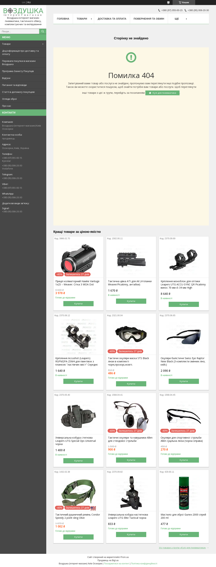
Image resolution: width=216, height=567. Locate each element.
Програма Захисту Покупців (18, 71)
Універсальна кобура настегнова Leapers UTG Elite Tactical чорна (128, 516)
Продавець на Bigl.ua (108, 560)
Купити (78, 303)
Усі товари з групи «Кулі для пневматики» (182, 547)
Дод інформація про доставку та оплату (20, 52)
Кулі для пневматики (164, 92)
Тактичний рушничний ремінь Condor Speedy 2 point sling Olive (77, 516)
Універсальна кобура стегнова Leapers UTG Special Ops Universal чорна (75, 441)
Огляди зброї (9, 98)
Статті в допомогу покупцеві (18, 92)
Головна (63, 18)
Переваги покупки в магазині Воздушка (19, 62)
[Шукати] (42, 31)
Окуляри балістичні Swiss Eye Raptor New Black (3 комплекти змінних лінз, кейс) (183, 361)
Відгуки (6, 78)
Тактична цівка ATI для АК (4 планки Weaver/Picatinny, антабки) (130, 283)
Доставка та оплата (112, 18)
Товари (6, 43)
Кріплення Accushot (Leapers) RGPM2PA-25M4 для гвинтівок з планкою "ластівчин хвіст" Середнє (76, 361)
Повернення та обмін (149, 18)
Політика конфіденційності (144, 563)
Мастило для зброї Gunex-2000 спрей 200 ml (183, 516)
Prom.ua (125, 557)
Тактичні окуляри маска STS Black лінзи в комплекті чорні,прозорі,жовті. (128, 361)
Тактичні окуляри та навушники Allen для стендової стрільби (130, 439)
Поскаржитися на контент (116, 563)
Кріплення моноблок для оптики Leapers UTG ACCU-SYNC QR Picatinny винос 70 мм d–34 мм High (183, 284)
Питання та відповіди (14, 85)
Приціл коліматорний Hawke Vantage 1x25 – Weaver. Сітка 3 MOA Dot (77, 283)
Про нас (6, 105)
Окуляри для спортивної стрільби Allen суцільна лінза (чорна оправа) (182, 439)
